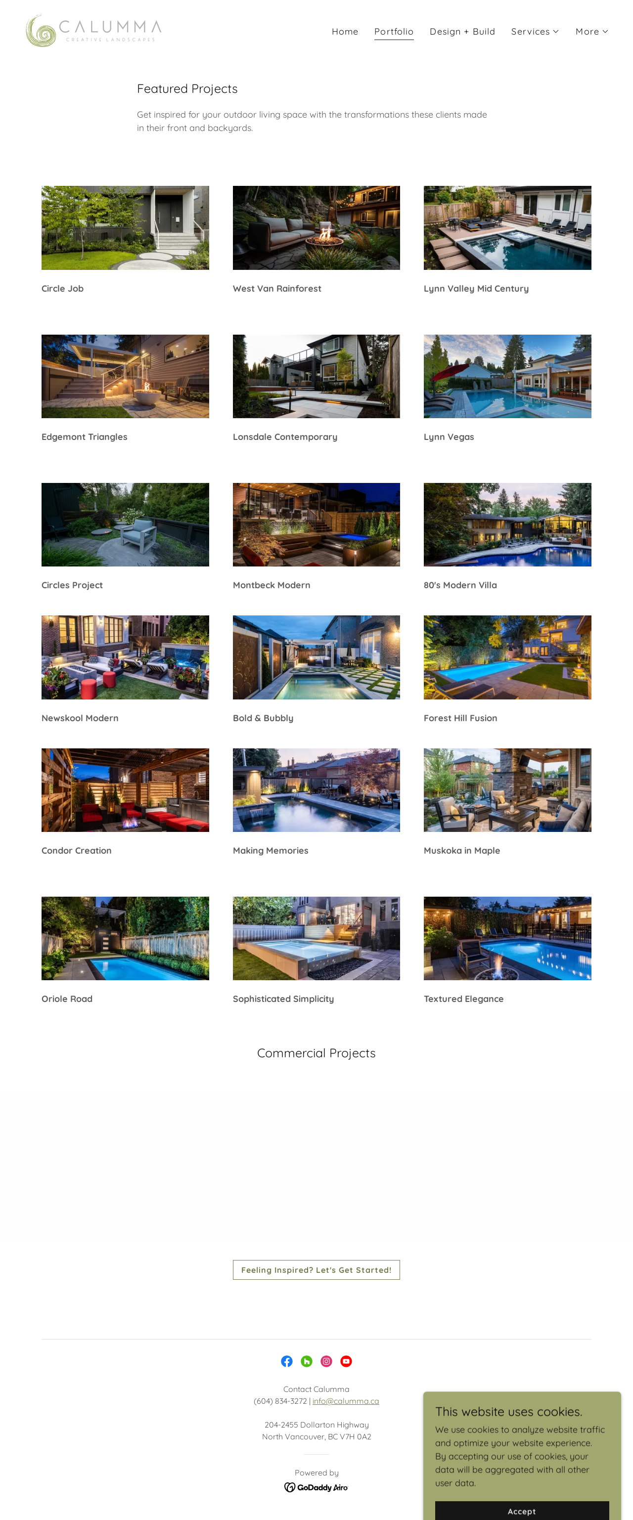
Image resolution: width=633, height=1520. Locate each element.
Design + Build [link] (463, 31)
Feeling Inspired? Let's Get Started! (316, 1270)
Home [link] (345, 31)
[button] (535, 32)
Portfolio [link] (394, 31)
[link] (94, 29)
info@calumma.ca (346, 1401)
